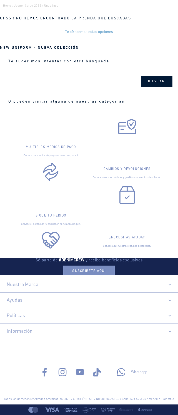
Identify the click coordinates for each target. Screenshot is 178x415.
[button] (89, 270)
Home (7, 5)
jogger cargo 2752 (27, 5)
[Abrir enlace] (51, 127)
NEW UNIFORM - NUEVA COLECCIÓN (39, 48)
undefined (51, 5)
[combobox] (89, 81)
